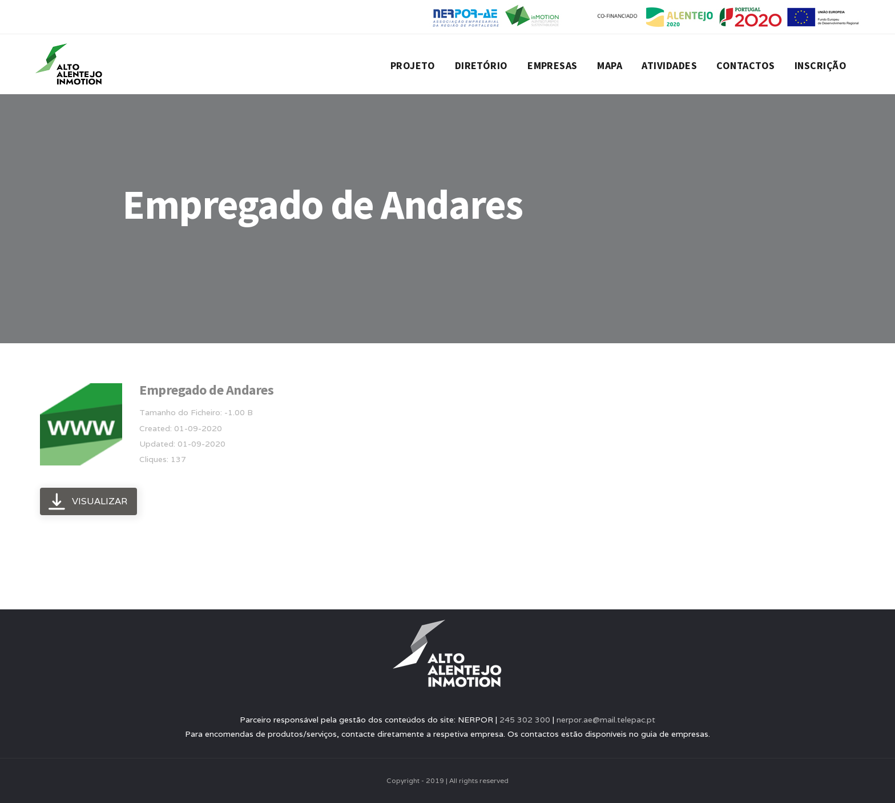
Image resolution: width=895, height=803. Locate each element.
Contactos (745, 65)
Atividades (669, 65)
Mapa (609, 65)
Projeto (412, 65)
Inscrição (820, 65)
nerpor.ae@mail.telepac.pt (606, 719)
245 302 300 (524, 719)
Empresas (552, 65)
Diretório (481, 65)
